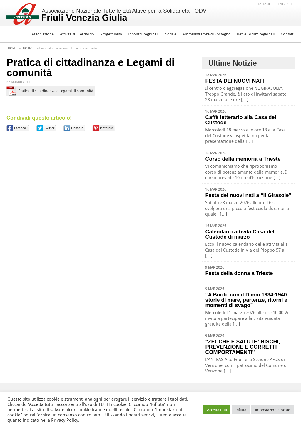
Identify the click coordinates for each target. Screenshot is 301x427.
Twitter (49, 128)
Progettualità (111, 34)
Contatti (287, 34)
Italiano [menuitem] (264, 4)
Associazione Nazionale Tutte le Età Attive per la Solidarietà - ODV (124, 15)
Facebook (20, 128)
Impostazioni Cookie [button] (272, 410)
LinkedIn (77, 128)
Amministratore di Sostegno (207, 34)
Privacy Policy (64, 420)
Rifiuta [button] (240, 410)
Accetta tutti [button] (217, 410)
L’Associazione (41, 34)
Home (12, 48)
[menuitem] (264, 3)
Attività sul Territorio (77, 34)
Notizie (170, 34)
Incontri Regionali (143, 34)
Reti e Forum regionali (256, 34)
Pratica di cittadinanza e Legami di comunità (55, 91)
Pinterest (106, 128)
